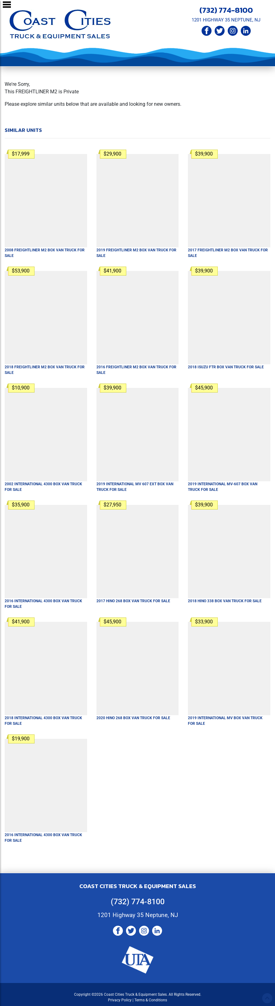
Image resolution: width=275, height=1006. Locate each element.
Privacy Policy (120, 1000)
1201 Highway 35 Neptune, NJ (137, 915)
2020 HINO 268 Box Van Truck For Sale (133, 718)
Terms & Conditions (150, 1000)
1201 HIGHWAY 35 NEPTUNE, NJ (226, 20)
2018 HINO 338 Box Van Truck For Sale (225, 601)
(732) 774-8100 (226, 10)
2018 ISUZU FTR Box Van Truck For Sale (226, 367)
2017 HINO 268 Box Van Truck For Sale (133, 601)
